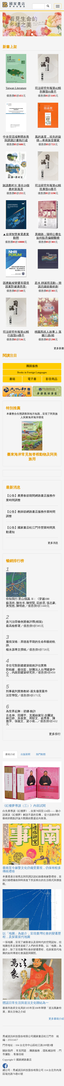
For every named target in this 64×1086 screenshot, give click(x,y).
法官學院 (12, 695)
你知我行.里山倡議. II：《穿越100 (27, 598)
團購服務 (32, 366)
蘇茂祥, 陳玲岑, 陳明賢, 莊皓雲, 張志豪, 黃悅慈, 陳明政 (31, 604)
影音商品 (51, 379)
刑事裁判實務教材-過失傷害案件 (27, 691)
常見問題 (21, 1050)
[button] (7, 26)
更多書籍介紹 (56, 1018)
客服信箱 (18, 1054)
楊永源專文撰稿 (16, 649)
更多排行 (55, 734)
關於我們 (8, 1050)
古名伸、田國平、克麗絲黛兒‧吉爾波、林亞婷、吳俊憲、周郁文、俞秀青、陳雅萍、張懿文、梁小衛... (31, 718)
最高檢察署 (13, 625)
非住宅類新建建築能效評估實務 (26, 665)
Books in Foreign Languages (32, 372)
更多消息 (53, 543)
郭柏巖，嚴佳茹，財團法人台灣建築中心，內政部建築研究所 (30, 671)
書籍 (12, 379)
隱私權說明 (49, 1050)
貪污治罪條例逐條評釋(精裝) (24, 621)
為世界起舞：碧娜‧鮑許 (21, 711)
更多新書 (59, 348)
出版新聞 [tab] (25, 754)
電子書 (32, 379)
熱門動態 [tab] (41, 754)
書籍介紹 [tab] (10, 754)
